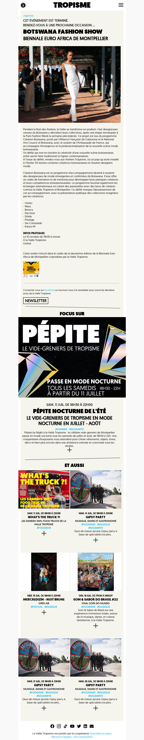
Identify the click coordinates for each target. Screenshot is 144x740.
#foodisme (44, 528)
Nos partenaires (83, 736)
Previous (72, 489)
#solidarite (76, 429)
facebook (49, 290)
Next (119, 489)
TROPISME (72, 5)
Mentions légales (61, 736)
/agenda (28, 15)
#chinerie (61, 429)
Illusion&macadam (101, 733)
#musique (103, 524)
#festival (37, 607)
